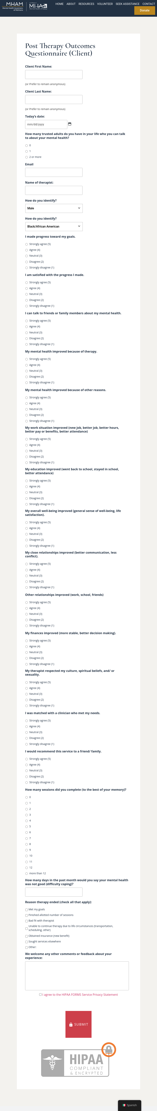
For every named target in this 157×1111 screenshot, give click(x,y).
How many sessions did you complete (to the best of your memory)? (75, 790)
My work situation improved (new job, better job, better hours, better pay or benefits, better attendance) (72, 430)
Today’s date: (35, 116)
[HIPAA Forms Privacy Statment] (40, 995)
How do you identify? (41, 201)
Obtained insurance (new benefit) (49, 936)
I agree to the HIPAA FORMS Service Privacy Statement (80, 996)
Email (29, 164)
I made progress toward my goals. (50, 237)
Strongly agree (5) (40, 244)
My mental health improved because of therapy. (61, 352)
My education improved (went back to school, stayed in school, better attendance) (72, 471)
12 (30, 867)
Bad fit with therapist (41, 920)
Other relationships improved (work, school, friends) (64, 595)
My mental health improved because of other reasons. (65, 390)
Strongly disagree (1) (41, 267)
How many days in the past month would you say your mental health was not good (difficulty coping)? (76, 882)
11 (30, 861)
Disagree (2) (36, 261)
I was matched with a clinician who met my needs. (62, 713)
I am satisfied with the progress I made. (54, 275)
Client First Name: (38, 67)
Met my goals (37, 909)
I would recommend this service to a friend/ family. (63, 751)
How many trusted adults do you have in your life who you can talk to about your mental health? (75, 136)
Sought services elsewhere (45, 941)
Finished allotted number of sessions (51, 915)
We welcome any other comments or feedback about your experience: (68, 956)
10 (30, 855)
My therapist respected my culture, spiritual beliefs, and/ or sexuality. (69, 673)
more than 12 (37, 873)
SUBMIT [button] (78, 1025)
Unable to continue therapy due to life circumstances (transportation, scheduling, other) (71, 928)
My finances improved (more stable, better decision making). (70, 633)
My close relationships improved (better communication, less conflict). (70, 555)
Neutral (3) (35, 255)
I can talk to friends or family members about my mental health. (73, 313)
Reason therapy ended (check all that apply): (58, 902)
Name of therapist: (39, 183)
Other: (32, 947)
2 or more (35, 157)
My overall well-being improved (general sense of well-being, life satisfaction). (73, 513)
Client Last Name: (38, 91)
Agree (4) (34, 250)
